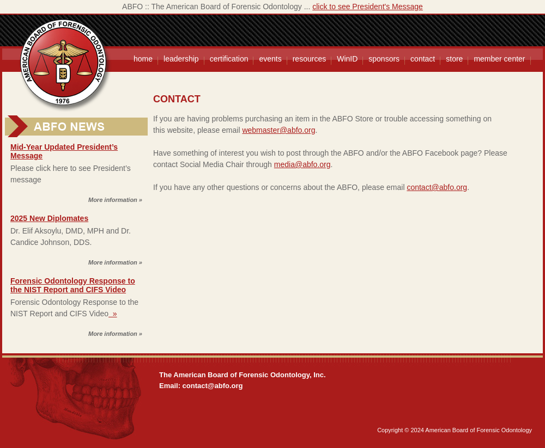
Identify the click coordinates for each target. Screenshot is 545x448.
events (270, 58)
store (454, 58)
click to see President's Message (367, 6)
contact (422, 58)
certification (229, 58)
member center (499, 58)
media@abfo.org (302, 164)
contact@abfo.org (437, 187)
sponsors (383, 58)
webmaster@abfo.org (278, 130)
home (143, 58)
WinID (347, 58)
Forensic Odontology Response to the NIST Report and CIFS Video (72, 285)
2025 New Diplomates (49, 218)
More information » (115, 200)
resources (309, 58)
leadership (181, 58)
